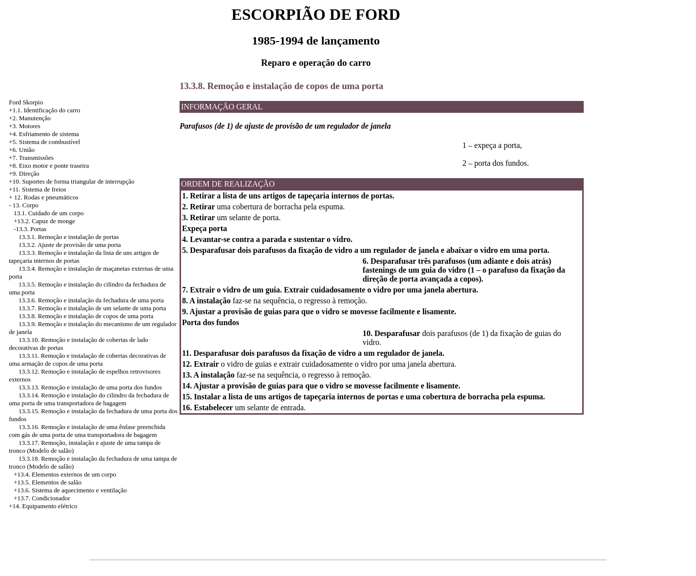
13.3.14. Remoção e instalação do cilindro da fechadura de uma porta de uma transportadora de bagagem (89, 399)
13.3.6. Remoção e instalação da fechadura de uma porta (90, 300)
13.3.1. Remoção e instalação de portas (68, 236)
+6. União (22, 149)
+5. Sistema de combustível (44, 141)
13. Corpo (26, 205)
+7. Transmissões (31, 157)
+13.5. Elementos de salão (48, 482)
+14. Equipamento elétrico (43, 506)
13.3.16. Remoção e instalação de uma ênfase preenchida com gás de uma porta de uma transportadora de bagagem (87, 430)
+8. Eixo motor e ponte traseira (49, 165)
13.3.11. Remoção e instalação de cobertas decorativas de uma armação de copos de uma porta (87, 359)
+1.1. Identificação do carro (44, 110)
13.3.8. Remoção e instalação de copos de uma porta (85, 316)
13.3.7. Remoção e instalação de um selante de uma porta (92, 308)
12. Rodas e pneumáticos (46, 197)
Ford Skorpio (26, 102)
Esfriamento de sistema (49, 134)
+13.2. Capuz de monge (44, 221)
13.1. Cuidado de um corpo (49, 213)
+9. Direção (24, 173)
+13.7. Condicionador (42, 498)
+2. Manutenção (30, 118)
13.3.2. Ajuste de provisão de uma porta (69, 244)
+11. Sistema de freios (37, 189)
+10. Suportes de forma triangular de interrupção (72, 181)
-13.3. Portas (30, 229)
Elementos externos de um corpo (74, 474)
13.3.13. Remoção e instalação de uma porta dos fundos (90, 387)
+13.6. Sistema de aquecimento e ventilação (70, 490)
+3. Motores (25, 126)
